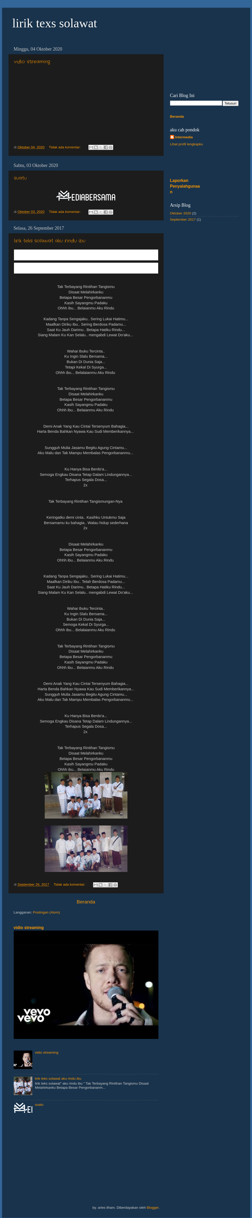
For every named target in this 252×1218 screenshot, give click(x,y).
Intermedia (184, 137)
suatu (20, 178)
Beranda (86, 901)
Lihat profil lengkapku (186, 144)
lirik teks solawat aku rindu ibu (49, 240)
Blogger (153, 1207)
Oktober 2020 (180, 213)
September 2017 (183, 219)
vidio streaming (32, 61)
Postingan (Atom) (46, 912)
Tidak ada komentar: (65, 147)
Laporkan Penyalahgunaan (185, 186)
